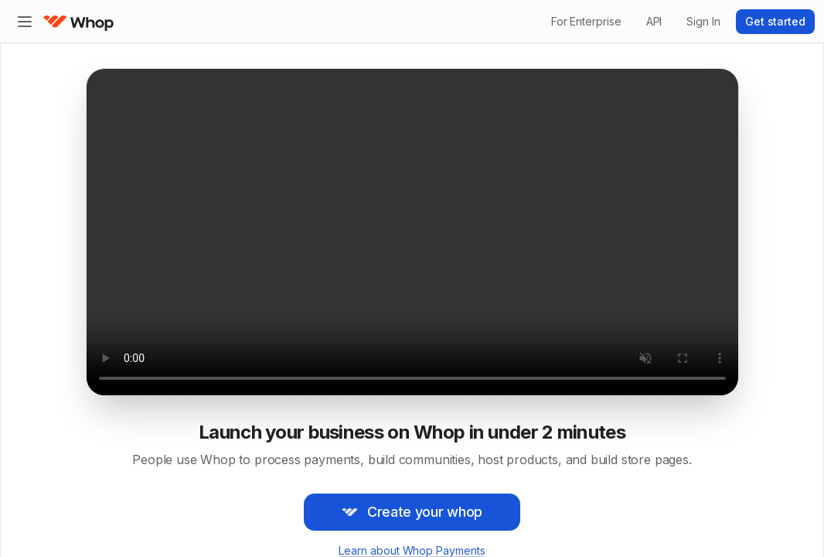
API (654, 21)
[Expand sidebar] (24, 21)
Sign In (703, 21)
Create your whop (412, 512)
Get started (775, 21)
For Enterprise (586, 21)
